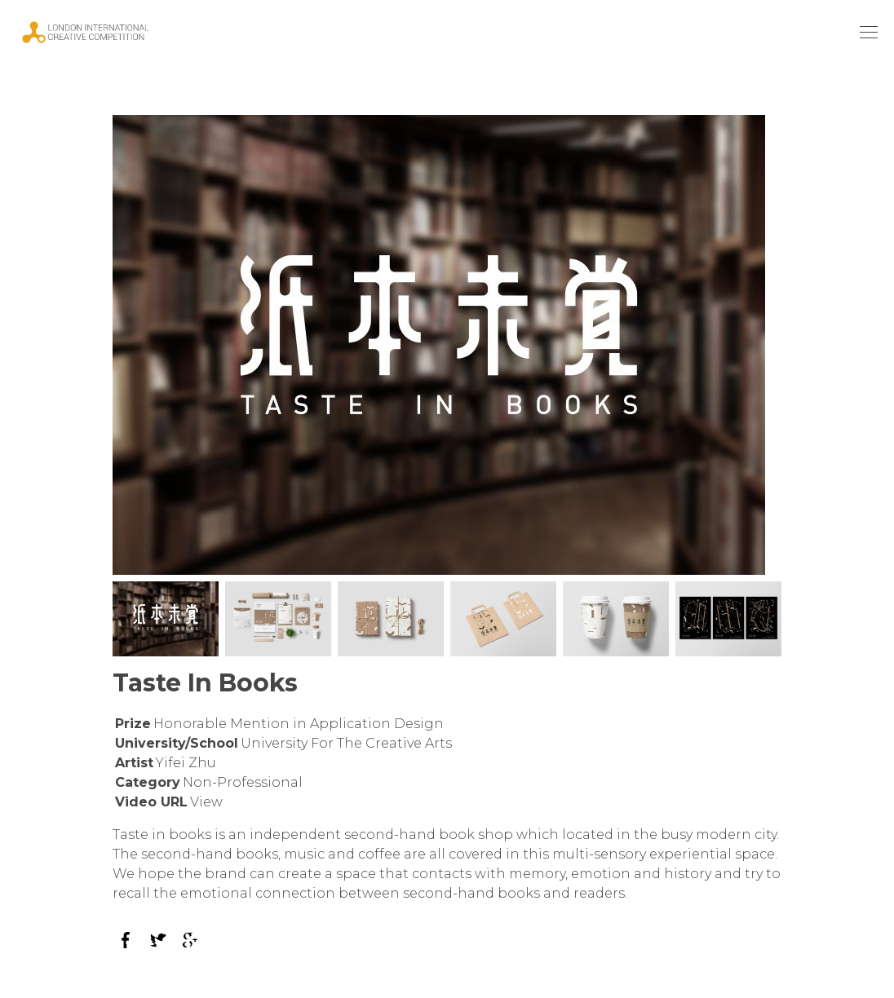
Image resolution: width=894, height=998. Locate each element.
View (206, 802)
